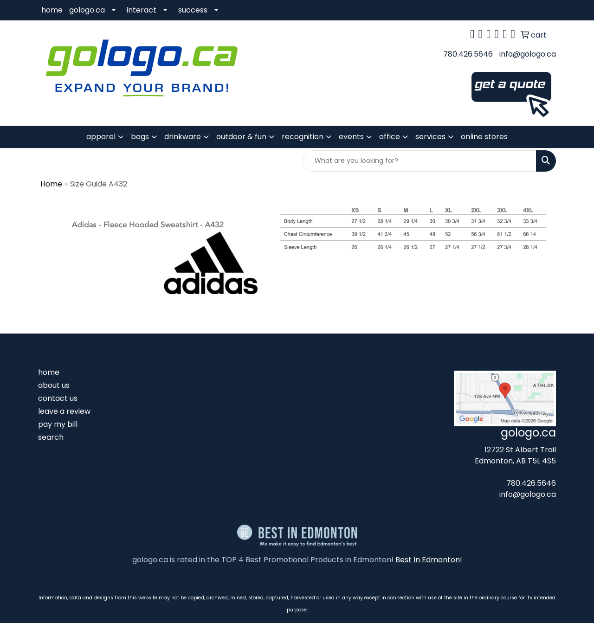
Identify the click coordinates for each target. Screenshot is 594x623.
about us (54, 385)
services (430, 136)
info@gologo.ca (527, 54)
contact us (57, 398)
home (52, 10)
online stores (484, 136)
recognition (302, 136)
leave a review (64, 411)
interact (141, 10)
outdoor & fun (241, 136)
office (389, 136)
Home (51, 184)
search (51, 437)
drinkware (182, 136)
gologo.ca (87, 10)
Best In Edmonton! (428, 559)
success (192, 10)
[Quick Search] (419, 161)
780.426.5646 (468, 54)
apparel (101, 136)
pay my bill (57, 424)
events (351, 136)
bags (140, 136)
